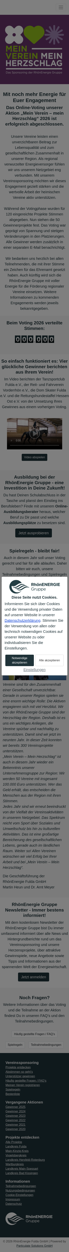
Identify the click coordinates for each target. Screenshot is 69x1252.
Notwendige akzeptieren (19, 660)
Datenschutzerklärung (22, 620)
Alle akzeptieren (49, 660)
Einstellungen (34, 670)
